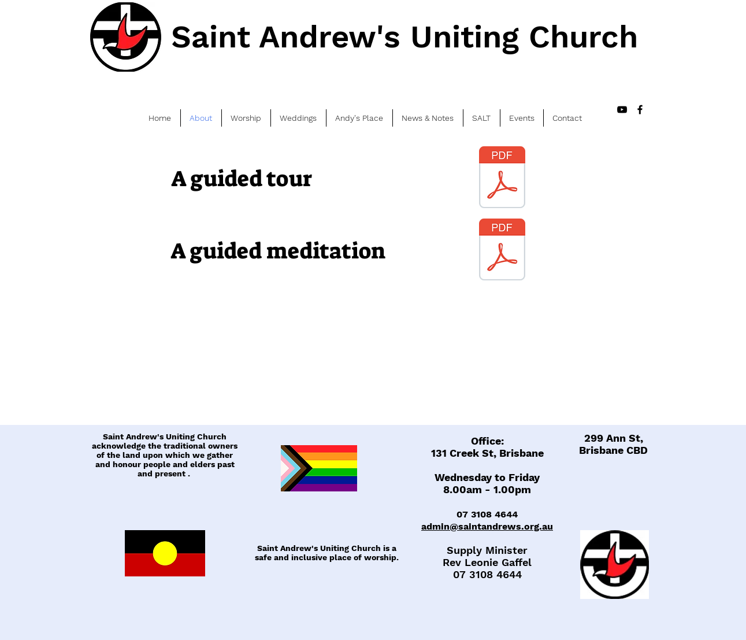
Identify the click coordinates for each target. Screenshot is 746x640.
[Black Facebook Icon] (640, 109)
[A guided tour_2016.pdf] (502, 178)
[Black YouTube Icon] (622, 109)
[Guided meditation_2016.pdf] (502, 250)
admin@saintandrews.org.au (487, 526)
